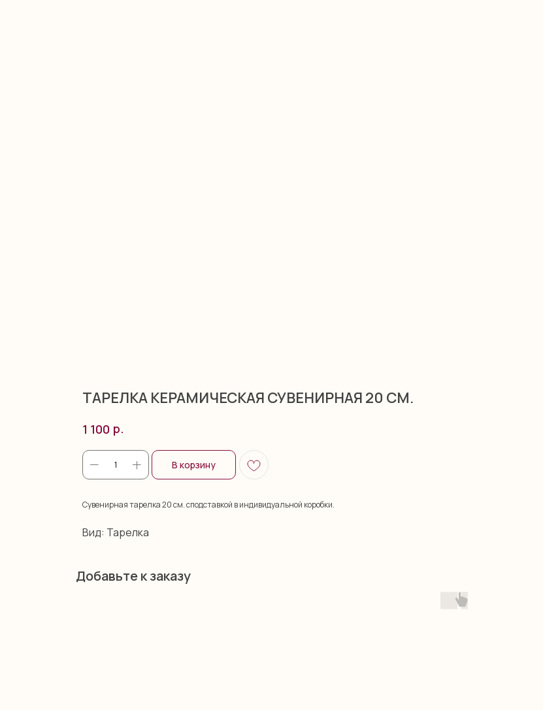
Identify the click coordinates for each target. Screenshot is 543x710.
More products (48, 18)
